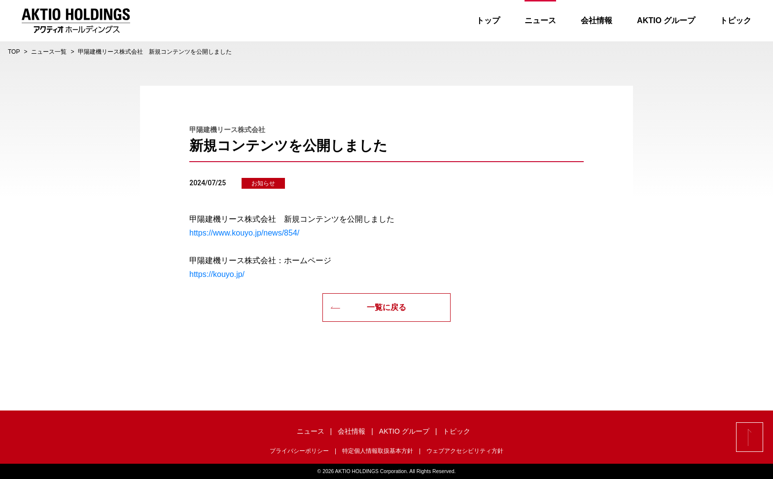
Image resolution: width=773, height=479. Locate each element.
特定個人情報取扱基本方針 (377, 450)
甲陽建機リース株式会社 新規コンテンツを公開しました (155, 51)
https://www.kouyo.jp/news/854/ (244, 233)
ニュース (540, 20)
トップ (487, 20)
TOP (14, 51)
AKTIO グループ (665, 20)
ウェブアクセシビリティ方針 (464, 450)
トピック (735, 20)
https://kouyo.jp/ (217, 274)
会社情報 (596, 20)
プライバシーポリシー (299, 450)
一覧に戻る (368, 307)
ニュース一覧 (49, 51)
